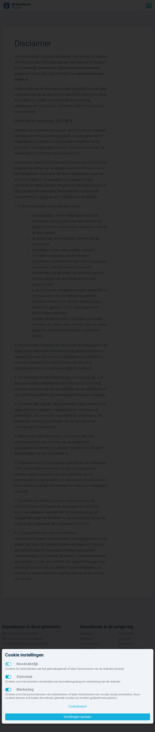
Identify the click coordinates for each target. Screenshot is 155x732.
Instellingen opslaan (77, 717)
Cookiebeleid (77, 706)
